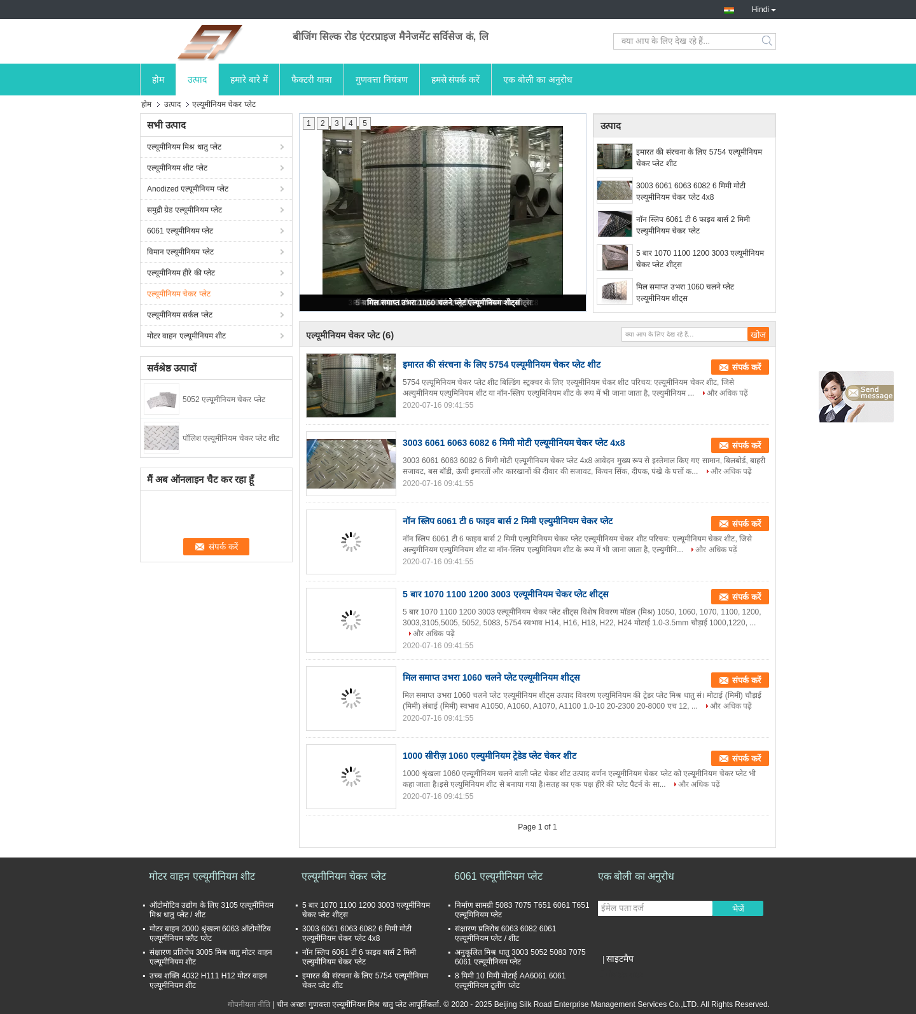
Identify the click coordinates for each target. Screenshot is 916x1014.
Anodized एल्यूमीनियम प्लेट (187, 188)
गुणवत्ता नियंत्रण (382, 79)
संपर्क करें (746, 367)
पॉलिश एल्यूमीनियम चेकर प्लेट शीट (231, 438)
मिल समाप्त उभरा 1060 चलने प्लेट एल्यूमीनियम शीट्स (443, 302)
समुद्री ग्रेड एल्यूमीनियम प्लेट (184, 209)
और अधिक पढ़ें (728, 393)
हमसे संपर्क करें (455, 79)
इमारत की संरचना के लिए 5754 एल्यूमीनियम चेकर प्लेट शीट (699, 158)
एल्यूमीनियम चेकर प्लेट (179, 293)
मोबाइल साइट (621, 974)
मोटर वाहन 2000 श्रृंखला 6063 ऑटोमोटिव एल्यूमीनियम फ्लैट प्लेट (210, 933)
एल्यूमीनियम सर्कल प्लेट (179, 314)
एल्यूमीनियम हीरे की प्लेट (181, 272)
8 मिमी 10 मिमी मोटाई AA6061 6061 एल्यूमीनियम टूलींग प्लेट (510, 980)
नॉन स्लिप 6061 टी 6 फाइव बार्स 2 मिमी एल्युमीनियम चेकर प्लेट (693, 225)
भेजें (738, 908)
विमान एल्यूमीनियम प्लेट (180, 251)
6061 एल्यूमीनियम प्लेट (180, 230)
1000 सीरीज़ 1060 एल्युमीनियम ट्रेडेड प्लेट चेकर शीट (489, 756)
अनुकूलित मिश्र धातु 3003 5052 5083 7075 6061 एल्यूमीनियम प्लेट (520, 957)
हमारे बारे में (249, 79)
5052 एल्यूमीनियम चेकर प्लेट (224, 399)
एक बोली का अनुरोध (537, 79)
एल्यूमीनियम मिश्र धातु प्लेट (184, 146)
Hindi (764, 8)
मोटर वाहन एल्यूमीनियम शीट (186, 335)
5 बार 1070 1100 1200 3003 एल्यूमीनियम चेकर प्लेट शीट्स (700, 259)
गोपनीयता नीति (249, 1004)
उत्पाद (197, 79)
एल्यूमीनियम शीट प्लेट (177, 167)
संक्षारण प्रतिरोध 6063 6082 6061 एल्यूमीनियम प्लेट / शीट (505, 933)
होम (158, 79)
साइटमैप (620, 959)
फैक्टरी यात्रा (311, 79)
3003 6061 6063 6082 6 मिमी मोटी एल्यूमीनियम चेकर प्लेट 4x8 (691, 191)
